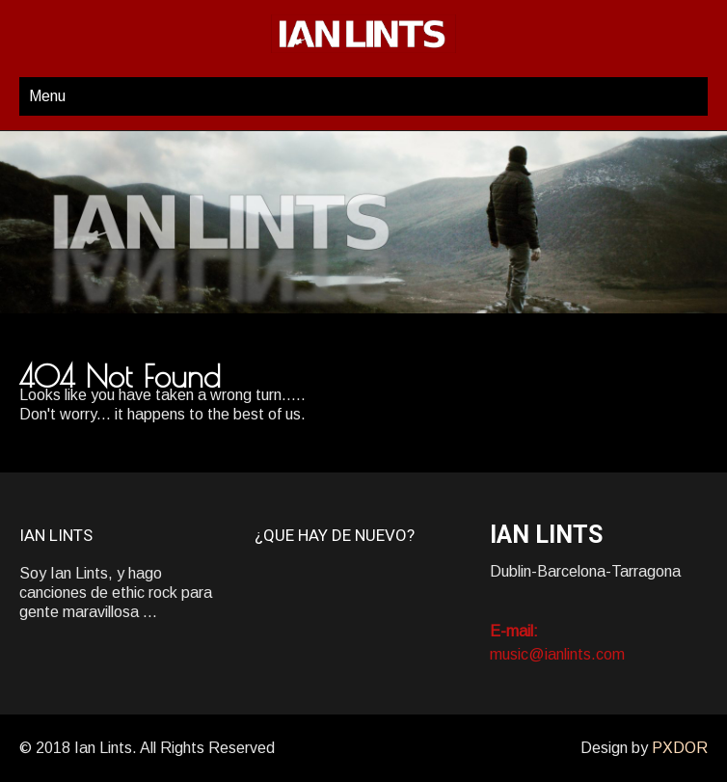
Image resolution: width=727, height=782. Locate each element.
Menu (47, 96)
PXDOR (680, 748)
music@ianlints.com (557, 654)
